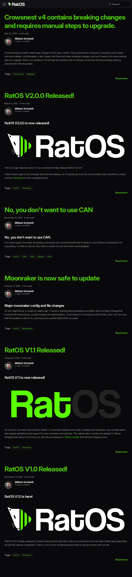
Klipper (40, 256)
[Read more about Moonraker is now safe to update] (121, 332)
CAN (25, 256)
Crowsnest (18, 74)
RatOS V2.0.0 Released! (39, 95)
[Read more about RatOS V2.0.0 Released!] (121, 192)
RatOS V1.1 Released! (35, 350)
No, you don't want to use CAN (49, 210)
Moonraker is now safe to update (52, 278)
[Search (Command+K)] (118, 4)
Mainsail (30, 74)
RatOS (16, 188)
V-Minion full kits (71, 437)
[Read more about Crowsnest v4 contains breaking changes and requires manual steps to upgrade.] (121, 78)
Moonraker (28, 328)
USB (32, 256)
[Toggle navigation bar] (4, 4)
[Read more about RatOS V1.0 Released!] (121, 559)
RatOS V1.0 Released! (36, 469)
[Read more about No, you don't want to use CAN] (121, 261)
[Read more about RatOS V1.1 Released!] (121, 451)
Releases (27, 188)
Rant (50, 256)
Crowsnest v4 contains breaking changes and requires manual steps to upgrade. (65, 21)
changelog (17, 177)
